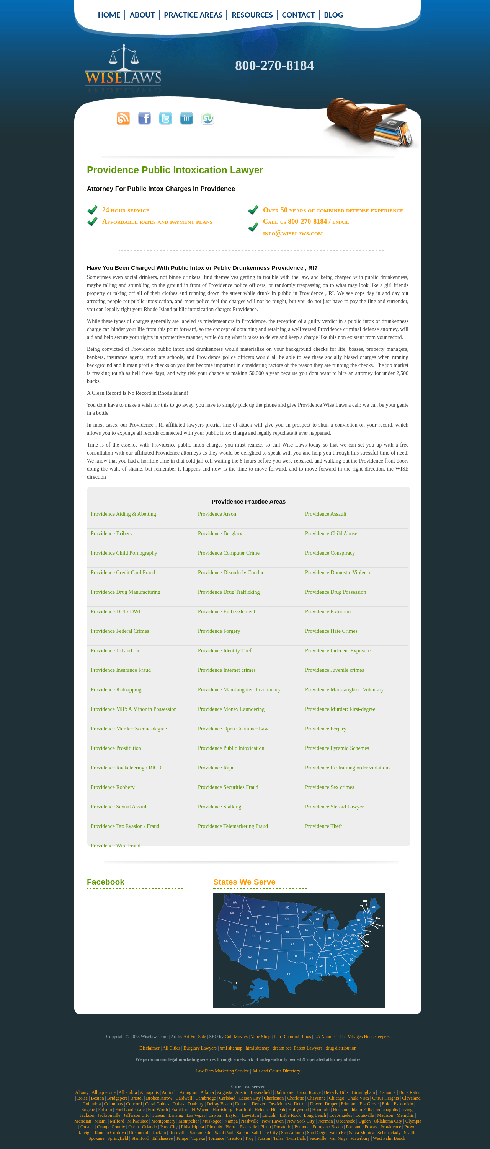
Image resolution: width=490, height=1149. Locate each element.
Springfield (118, 1138)
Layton (232, 1115)
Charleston (274, 1098)
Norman (325, 1121)
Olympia (413, 1121)
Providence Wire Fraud (115, 846)
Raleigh (84, 1132)
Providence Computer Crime (229, 553)
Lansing (175, 1115)
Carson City (249, 1098)
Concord (134, 1104)
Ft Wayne (200, 1109)
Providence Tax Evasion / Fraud (125, 826)
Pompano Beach (328, 1126)
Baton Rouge (309, 1092)
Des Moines (280, 1104)
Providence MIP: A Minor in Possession (133, 709)
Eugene (88, 1109)
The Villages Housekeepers (365, 1036)
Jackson (87, 1115)
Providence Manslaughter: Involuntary (239, 690)
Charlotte (295, 1098)
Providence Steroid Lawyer (334, 807)
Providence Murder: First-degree (340, 709)
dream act (282, 1048)
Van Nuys (338, 1138)
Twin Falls (296, 1138)
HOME (109, 15)
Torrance (216, 1138)
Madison (385, 1115)
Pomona (301, 1126)
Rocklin (159, 1132)
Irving (406, 1109)
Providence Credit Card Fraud (123, 572)
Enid (386, 1104)
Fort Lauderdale (130, 1109)
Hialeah (278, 1109)
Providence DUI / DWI (115, 611)
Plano (265, 1126)
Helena (261, 1109)
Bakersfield (261, 1092)
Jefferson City (136, 1115)
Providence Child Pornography (124, 553)
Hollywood (298, 1109)
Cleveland (411, 1098)
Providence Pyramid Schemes (337, 748)
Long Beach (315, 1115)
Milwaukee (137, 1121)
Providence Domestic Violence (338, 572)
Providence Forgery (219, 631)
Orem (133, 1126)
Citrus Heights (385, 1098)
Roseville (177, 1132)
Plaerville (248, 1126)
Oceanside (345, 1121)
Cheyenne (316, 1098)
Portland (354, 1126)
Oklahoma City (388, 1121)
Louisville (364, 1115)
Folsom (105, 1109)
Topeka (198, 1138)
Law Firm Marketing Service (222, 1071)
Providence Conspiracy (330, 553)
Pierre (231, 1126)
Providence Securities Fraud (228, 787)
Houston (340, 1109)
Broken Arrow (159, 1098)
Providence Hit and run (115, 651)
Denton (241, 1104)
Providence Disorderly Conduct (232, 572)
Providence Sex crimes (329, 787)
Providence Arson (217, 514)
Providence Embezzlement (226, 611)
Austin (241, 1092)
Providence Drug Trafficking (229, 592)
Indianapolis (386, 1109)
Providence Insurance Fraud (121, 670)
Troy (249, 1138)
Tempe (182, 1138)
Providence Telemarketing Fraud (233, 826)
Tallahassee (162, 1138)
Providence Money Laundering (231, 709)
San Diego (316, 1132)
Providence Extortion (328, 611)
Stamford (140, 1138)
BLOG (333, 15)
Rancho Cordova (110, 1132)
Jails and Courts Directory (276, 1071)
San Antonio (292, 1132)
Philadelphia (192, 1126)
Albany (81, 1092)
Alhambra (128, 1092)
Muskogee (211, 1121)
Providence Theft (323, 826)
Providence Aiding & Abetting (123, 514)
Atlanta (207, 1092)
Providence (391, 1126)
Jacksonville (109, 1115)
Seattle (410, 1132)
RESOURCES (252, 15)
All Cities (171, 1048)
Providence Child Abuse (331, 533)
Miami (101, 1121)
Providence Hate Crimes (331, 631)
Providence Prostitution (116, 748)
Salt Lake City (265, 1132)
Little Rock (290, 1115)
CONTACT (298, 15)
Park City (169, 1126)
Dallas (179, 1104)
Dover (316, 1104)
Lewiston (250, 1115)
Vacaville (318, 1138)
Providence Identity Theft (225, 651)
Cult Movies (236, 1036)
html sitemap (258, 1048)
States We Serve (244, 881)
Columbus (113, 1104)
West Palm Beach (389, 1138)
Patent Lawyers (308, 1048)
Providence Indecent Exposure (338, 651)
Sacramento (201, 1132)
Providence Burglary (220, 533)
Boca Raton (409, 1092)
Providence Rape (216, 768)
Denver (258, 1104)
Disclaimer (149, 1048)
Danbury (196, 1104)
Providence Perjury (325, 729)
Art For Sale (194, 1036)
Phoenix (214, 1126)
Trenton (234, 1138)
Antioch (169, 1092)
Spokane (96, 1138)
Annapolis (149, 1092)
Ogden (364, 1121)
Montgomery (163, 1121)
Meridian (82, 1121)
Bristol (136, 1098)
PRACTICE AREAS (193, 15)
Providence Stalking (219, 807)
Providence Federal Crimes (120, 631)
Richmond (138, 1132)
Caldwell (184, 1098)
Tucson (263, 1138)
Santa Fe (338, 1132)
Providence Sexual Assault (119, 807)
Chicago (336, 1098)
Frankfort (179, 1109)
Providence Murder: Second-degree (129, 729)
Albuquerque (103, 1092)
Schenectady (389, 1132)
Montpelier (188, 1121)
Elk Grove (369, 1104)
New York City (300, 1121)
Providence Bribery (111, 533)
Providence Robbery (113, 787)
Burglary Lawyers (200, 1048)
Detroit (300, 1104)
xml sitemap (231, 1048)
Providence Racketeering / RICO (126, 768)
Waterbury (360, 1138)
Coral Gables (157, 1104)
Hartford (243, 1109)
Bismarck (387, 1092)
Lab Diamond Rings (292, 1036)
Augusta (224, 1092)
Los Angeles (340, 1115)
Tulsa (278, 1138)
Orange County (111, 1126)
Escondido (403, 1104)
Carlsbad (227, 1098)
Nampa (231, 1121)
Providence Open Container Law (233, 729)
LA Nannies (325, 1036)
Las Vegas (195, 1115)
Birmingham (363, 1092)
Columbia (92, 1104)
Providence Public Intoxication (231, 748)
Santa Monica (361, 1132)
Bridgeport (117, 1098)
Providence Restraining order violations (347, 768)
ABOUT (142, 15)
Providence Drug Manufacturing (125, 592)
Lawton (215, 1115)
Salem (242, 1132)
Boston (97, 1098)
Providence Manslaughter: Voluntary (344, 690)
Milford (117, 1121)
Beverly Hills (336, 1092)
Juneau (158, 1115)
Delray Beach (219, 1104)
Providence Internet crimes (227, 670)
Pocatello (282, 1126)
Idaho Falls (361, 1109)
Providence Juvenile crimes (334, 670)
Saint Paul (224, 1132)
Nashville (250, 1121)
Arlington (189, 1092)
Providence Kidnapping (116, 690)
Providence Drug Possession (335, 592)
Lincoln (269, 1115)
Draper (331, 1104)
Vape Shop (261, 1036)
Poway (371, 1126)
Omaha (87, 1126)
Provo (409, 1126)
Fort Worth (158, 1109)
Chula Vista (358, 1098)
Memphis (405, 1115)
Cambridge (205, 1098)
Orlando (149, 1126)
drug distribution (341, 1048)
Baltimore (284, 1092)
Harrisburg (222, 1109)
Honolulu (321, 1109)
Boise (82, 1098)
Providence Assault (325, 514)
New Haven (273, 1121)
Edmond (348, 1104)
